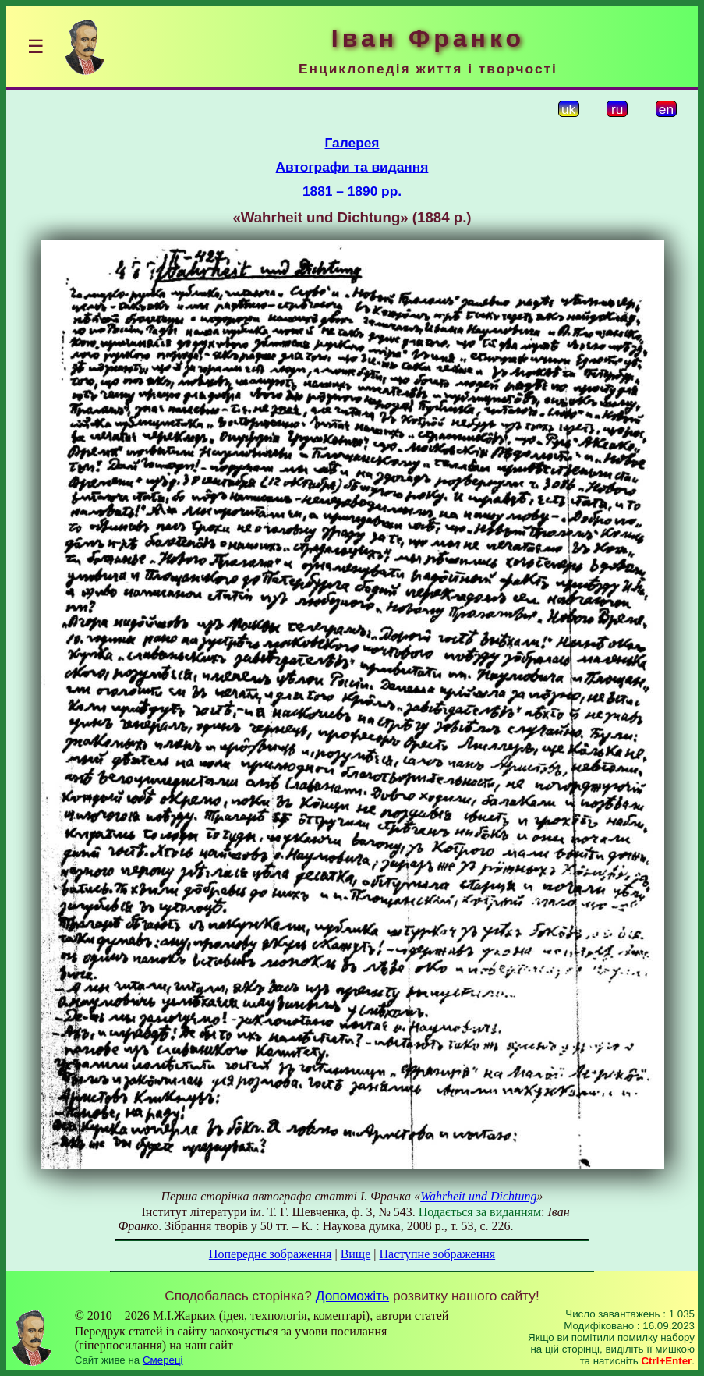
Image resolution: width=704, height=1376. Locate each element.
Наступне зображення (437, 1254)
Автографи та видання (352, 167)
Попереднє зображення (270, 1254)
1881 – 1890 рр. (352, 191)
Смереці (163, 1360)
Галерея (352, 143)
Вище (356, 1254)
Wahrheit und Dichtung (478, 1196)
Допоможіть (352, 1295)
